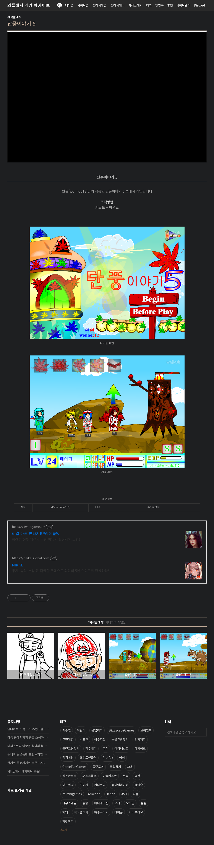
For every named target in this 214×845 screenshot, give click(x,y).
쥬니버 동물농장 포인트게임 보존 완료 (28, 754)
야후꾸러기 (101, 812)
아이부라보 (136, 812)
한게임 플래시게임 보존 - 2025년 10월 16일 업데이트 (28, 763)
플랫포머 (98, 766)
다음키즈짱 (110, 776)
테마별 (69, 5)
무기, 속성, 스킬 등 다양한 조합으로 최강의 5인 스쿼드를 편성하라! (60, 570)
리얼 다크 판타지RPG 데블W (36, 533)
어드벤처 (68, 785)
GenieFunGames (74, 766)
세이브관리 (183, 5)
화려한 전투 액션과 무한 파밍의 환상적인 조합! (46, 539)
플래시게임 (99, 5)
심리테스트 (121, 748)
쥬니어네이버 (120, 785)
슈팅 (85, 803)
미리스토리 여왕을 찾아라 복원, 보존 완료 (28, 746)
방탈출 (139, 785)
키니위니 (99, 785)
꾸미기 (84, 785)
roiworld (94, 794)
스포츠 (84, 739)
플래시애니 (117, 5)
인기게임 (140, 739)
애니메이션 (101, 803)
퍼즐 (135, 794)
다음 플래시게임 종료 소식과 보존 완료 (28, 737)
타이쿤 (118, 812)
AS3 (124, 794)
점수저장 (99, 739)
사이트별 (83, 5)
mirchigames (72, 794)
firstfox (108, 757)
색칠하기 (115, 766)
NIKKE (17, 564)
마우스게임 (69, 803)
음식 (105, 748)
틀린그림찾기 (70, 748)
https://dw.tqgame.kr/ (28, 527)
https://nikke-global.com (30, 558)
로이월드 (146, 730)
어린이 (81, 730)
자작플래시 (135, 5)
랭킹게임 (68, 757)
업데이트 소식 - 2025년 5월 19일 (28, 729)
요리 (117, 803)
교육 (130, 766)
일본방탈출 (69, 776)
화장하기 (68, 821)
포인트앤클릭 (88, 757)
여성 (122, 757)
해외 (65, 812)
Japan (110, 794)
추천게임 (68, 739)
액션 (137, 776)
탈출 (143, 803)
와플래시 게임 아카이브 (28, 5)
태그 (149, 5)
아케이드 (140, 748)
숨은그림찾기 (120, 739)
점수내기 (91, 748)
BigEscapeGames (121, 730)
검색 (202, 732)
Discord (199, 5)
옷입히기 (97, 730)
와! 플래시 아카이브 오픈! (23, 771)
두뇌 (125, 776)
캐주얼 (66, 730)
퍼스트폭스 (90, 776)
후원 (170, 5)
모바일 (130, 803)
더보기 (63, 829)
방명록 (159, 5)
